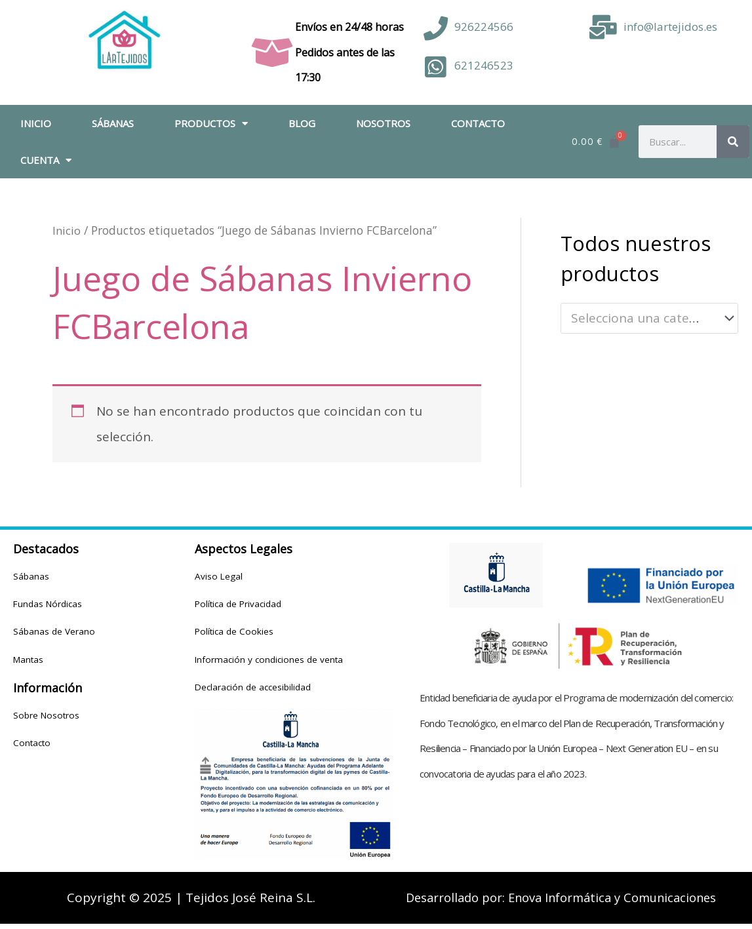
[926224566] (436, 28)
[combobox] (649, 318)
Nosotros (383, 123)
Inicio (35, 123)
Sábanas (113, 123)
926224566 (483, 26)
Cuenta (45, 160)
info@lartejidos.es (670, 26)
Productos (211, 123)
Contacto (478, 123)
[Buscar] (733, 141)
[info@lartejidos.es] (603, 27)
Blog (301, 123)
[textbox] (642, 318)
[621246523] (436, 67)
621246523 (483, 65)
